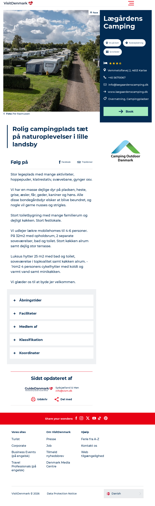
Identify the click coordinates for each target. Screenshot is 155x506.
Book (125, 111)
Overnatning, (117, 99)
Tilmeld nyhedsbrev (56, 459)
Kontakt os (89, 451)
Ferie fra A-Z (90, 444)
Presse (52, 444)
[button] (94, 3)
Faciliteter (25, 319)
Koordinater (27, 358)
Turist (17, 444)
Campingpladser (137, 99)
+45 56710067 (116, 77)
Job (49, 451)
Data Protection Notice (63, 498)
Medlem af (26, 332)
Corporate (20, 451)
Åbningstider (28, 305)
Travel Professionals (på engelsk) (25, 471)
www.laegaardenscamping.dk (128, 92)
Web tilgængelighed (92, 459)
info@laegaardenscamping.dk (128, 84)
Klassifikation (28, 345)
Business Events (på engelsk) (25, 459)
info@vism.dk (64, 395)
